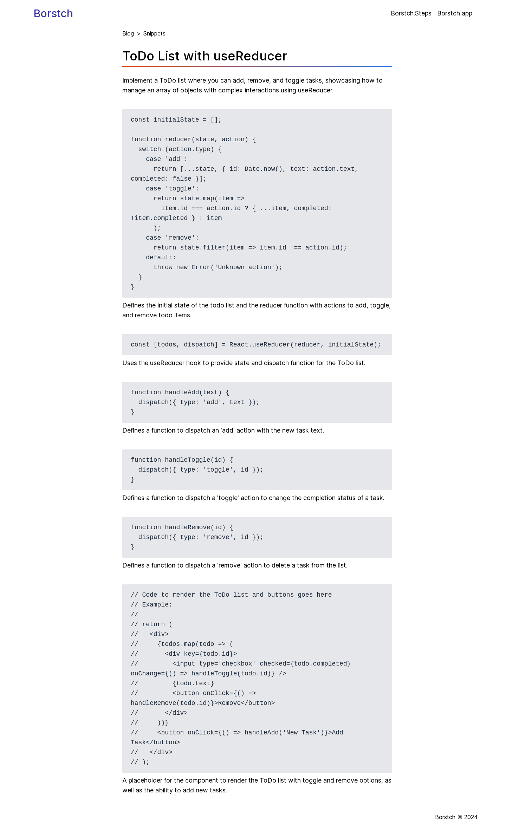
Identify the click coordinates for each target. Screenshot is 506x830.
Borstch (53, 13)
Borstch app (454, 13)
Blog (128, 33)
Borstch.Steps (411, 13)
